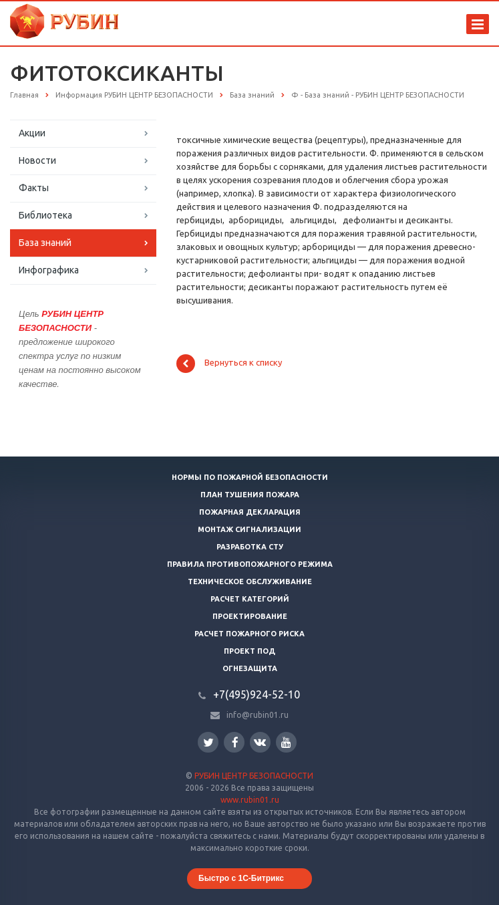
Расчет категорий (249, 599)
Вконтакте (260, 741)
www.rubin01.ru (249, 799)
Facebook (235, 742)
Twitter (208, 742)
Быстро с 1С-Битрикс (241, 878)
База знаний (45, 242)
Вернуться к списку (229, 363)
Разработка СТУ (249, 547)
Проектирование (249, 616)
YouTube (286, 742)
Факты (34, 187)
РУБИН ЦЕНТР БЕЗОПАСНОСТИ (253, 775)
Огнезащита (249, 668)
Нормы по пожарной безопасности (250, 477)
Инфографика (49, 270)
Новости (37, 160)
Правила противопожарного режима (250, 564)
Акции (32, 133)
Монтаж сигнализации (249, 529)
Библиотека (45, 215)
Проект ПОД (249, 651)
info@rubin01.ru (257, 714)
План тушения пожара (249, 495)
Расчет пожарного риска (249, 634)
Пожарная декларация (250, 512)
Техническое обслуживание (250, 581)
